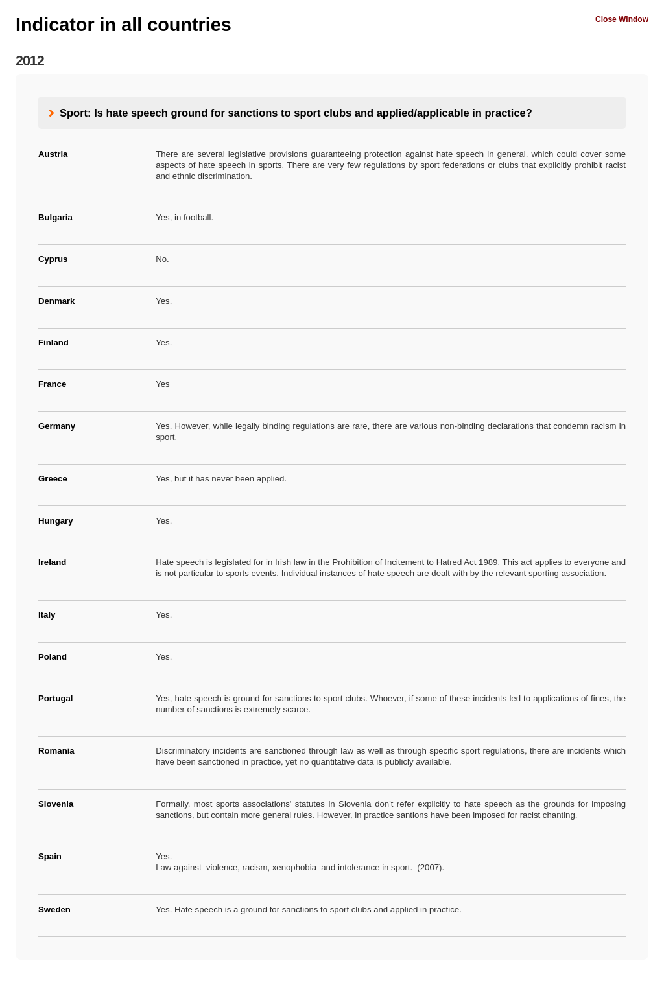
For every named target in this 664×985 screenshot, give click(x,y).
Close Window (621, 19)
